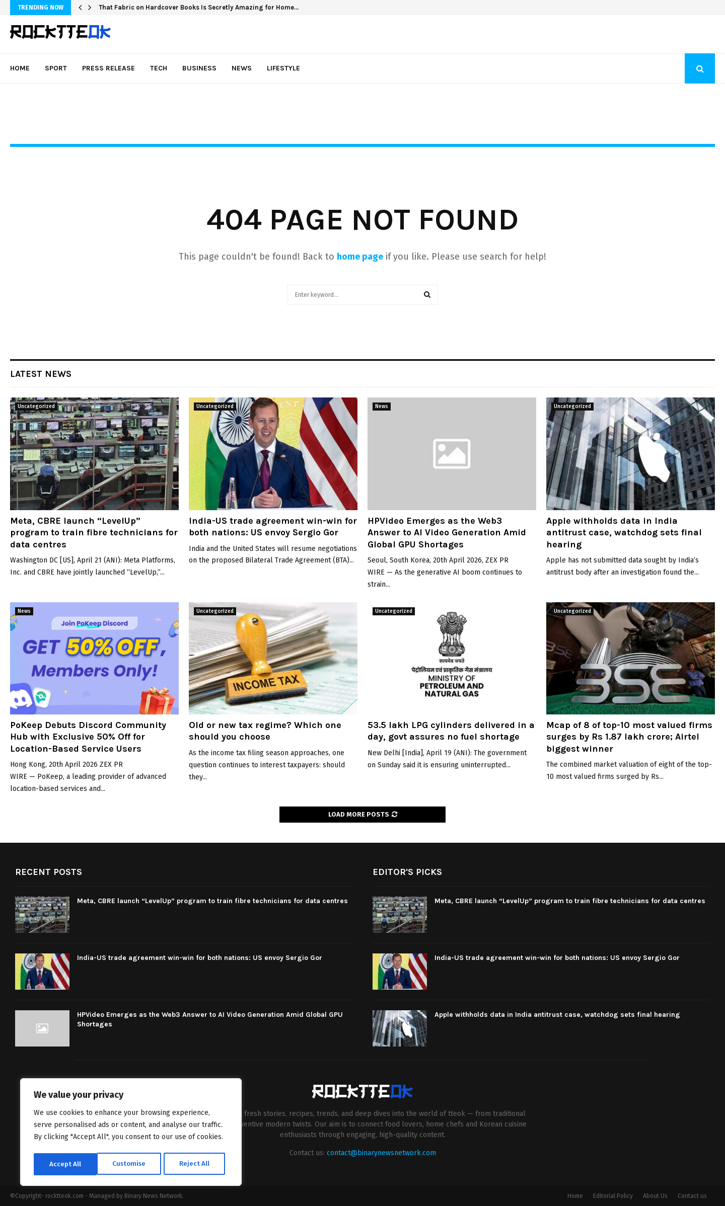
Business (199, 68)
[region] (131, 1133)
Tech (158, 68)
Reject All (132, 1164)
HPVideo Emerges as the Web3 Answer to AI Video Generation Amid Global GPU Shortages (447, 532)
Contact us (692, 1195)
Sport (56, 68)
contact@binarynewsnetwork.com (381, 1153)
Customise (65, 1164)
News (242, 68)
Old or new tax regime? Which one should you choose (265, 730)
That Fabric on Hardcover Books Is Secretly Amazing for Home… (199, 7)
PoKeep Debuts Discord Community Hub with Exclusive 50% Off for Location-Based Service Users (88, 736)
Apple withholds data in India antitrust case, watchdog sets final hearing (624, 532)
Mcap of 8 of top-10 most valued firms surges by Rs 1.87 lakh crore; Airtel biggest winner (629, 736)
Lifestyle (283, 68)
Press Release (108, 68)
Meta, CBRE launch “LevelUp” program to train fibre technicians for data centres (94, 532)
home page (360, 256)
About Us (655, 1195)
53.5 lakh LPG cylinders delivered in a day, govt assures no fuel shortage (451, 730)
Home (20, 68)
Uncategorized (36, 407)
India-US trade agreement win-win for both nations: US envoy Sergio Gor (273, 526)
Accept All (197, 1164)
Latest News (40, 373)
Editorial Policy (613, 1195)
